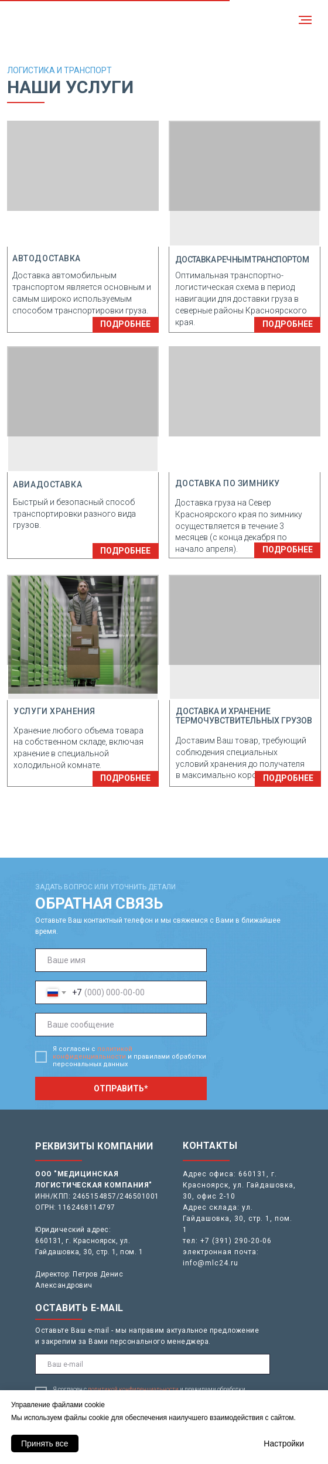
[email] (152, 1364)
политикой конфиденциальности (92, 1052)
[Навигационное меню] (305, 20)
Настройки (284, 1443)
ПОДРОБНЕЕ (125, 324)
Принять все (45, 1443)
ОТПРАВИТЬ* (121, 1088)
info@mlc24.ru (210, 1263)
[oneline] (121, 1024)
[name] (121, 960)
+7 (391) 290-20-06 (236, 1241)
